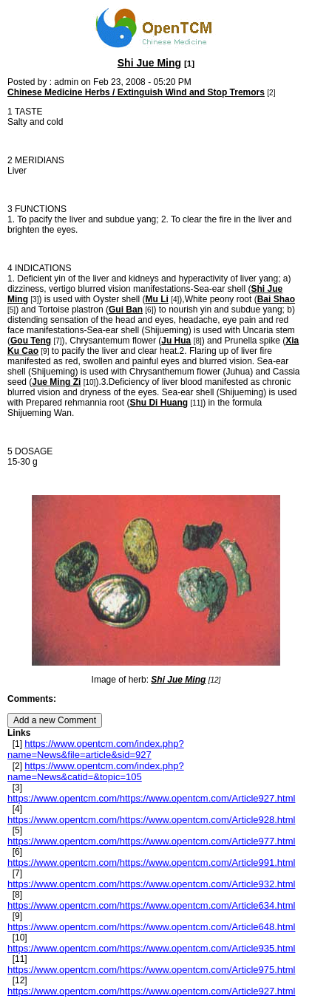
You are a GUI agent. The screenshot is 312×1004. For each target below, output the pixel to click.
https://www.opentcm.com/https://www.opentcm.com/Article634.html (151, 905)
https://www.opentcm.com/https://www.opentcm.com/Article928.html (151, 819)
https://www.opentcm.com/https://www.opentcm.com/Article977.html (151, 841)
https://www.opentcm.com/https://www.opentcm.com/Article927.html (151, 798)
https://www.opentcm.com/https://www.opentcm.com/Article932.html (151, 883)
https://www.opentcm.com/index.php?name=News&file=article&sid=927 (95, 749)
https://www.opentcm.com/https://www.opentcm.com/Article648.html (151, 926)
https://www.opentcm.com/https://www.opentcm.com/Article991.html (151, 862)
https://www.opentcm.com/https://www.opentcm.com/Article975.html (151, 969)
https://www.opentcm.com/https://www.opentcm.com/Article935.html (151, 948)
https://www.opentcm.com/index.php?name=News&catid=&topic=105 (95, 771)
